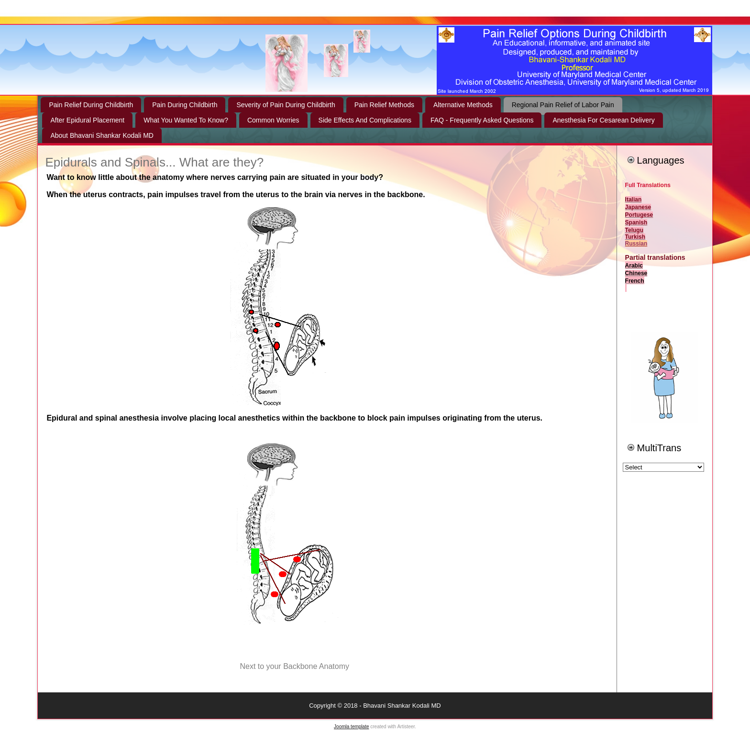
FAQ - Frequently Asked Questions (482, 120)
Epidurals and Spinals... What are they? (154, 162)
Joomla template (351, 726)
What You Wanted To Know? (185, 120)
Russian (636, 243)
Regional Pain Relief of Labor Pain (563, 105)
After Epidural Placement (87, 120)
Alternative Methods (463, 105)
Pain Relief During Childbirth (91, 105)
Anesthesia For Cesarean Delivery (603, 120)
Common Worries (273, 120)
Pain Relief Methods (384, 105)
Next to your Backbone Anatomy (294, 666)
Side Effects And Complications (365, 120)
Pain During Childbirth (184, 105)
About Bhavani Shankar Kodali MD (102, 135)
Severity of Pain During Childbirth (285, 105)
